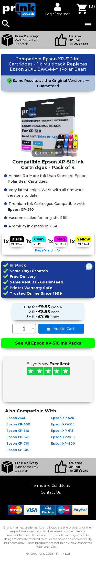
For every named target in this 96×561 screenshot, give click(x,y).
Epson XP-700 (63, 437)
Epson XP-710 (17, 443)
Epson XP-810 (17, 450)
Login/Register (57, 14)
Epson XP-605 (62, 424)
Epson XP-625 (17, 437)
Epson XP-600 (18, 424)
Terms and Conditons (51, 485)
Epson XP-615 (62, 431)
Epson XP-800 (63, 443)
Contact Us (51, 492)
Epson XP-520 (62, 418)
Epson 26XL (16, 418)
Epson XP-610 (17, 431)
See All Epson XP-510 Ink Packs (48, 343)
